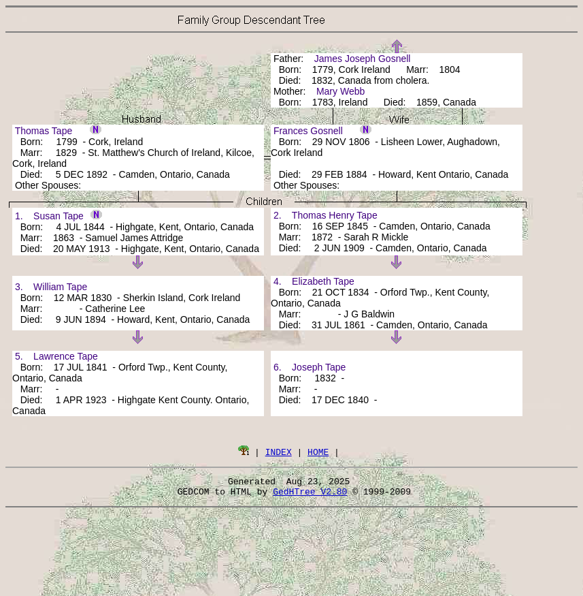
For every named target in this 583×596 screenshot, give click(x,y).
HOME (318, 451)
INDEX (278, 451)
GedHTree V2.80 (310, 495)
